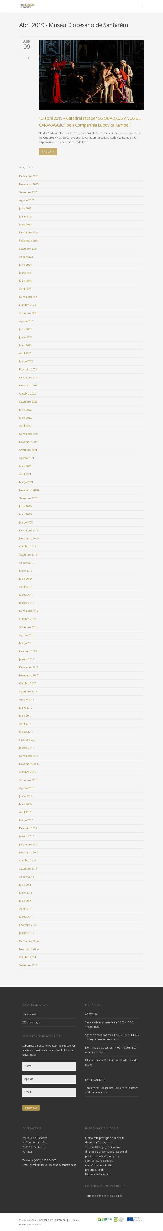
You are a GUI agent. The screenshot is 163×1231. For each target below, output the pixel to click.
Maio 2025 (25, 224)
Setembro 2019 (28, 554)
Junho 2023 (25, 337)
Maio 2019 (25, 579)
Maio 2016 (25, 804)
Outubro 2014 (27, 957)
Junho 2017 (25, 707)
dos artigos (31, 1022)
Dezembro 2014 (28, 941)
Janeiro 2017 (26, 748)
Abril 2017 (25, 723)
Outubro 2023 (27, 305)
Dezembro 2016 (28, 756)
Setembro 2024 (28, 248)
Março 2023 (26, 361)
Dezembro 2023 (28, 297)
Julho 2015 (25, 884)
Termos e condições (97, 1196)
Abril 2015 (25, 909)
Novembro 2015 (29, 852)
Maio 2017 (25, 715)
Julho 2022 (25, 409)
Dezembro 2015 (28, 844)
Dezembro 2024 (28, 232)
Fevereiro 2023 (28, 369)
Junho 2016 (25, 796)
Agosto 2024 (26, 256)
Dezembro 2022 (28, 377)
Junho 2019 (25, 570)
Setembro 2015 (28, 868)
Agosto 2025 (26, 200)
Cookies (117, 1196)
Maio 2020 (25, 514)
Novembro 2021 (29, 442)
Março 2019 (26, 595)
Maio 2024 (25, 281)
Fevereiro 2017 (28, 740)
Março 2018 (26, 643)
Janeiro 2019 (26, 603)
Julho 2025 (25, 208)
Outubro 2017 (27, 683)
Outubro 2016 (27, 772)
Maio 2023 (25, 345)
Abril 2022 (25, 426)
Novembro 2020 (29, 490)
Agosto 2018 (26, 635)
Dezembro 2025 (28, 176)
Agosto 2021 (26, 458)
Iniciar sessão (30, 1014)
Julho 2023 (25, 329)
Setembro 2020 (28, 498)
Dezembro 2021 (28, 434)
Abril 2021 (25, 474)
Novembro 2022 (29, 385)
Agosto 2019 (26, 562)
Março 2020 (26, 522)
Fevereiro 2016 (28, 828)
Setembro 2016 (28, 780)
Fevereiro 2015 (28, 925)
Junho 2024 (25, 273)
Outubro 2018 (27, 619)
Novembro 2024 (29, 240)
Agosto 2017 (26, 699)
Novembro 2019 (29, 538)
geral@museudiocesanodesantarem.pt (53, 1165)
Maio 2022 (25, 417)
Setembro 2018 (28, 627)
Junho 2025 (25, 216)
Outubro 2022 (27, 393)
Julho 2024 (25, 265)
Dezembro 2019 (28, 530)
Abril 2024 (25, 289)
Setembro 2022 (28, 401)
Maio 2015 (25, 901)
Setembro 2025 (28, 192)
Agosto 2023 (26, 321)
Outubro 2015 (27, 860)
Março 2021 (26, 482)
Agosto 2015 (26, 876)
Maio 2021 (25, 466)
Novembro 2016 (29, 764)
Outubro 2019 (27, 546)
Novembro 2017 (29, 675)
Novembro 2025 (29, 184)
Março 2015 (26, 917)
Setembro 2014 (28, 965)
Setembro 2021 (28, 450)
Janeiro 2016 (26, 836)
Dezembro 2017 (28, 667)
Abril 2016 (25, 812)
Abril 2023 (25, 353)
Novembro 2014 (29, 949)
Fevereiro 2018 (28, 651)
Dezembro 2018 (28, 611)
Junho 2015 (25, 893)
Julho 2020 (25, 506)
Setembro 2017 (28, 691)
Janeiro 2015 (26, 933)
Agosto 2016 (26, 788)
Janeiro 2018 (26, 659)
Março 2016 (26, 820)
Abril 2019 (25, 587)
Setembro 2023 (28, 313)
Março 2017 (26, 731)
